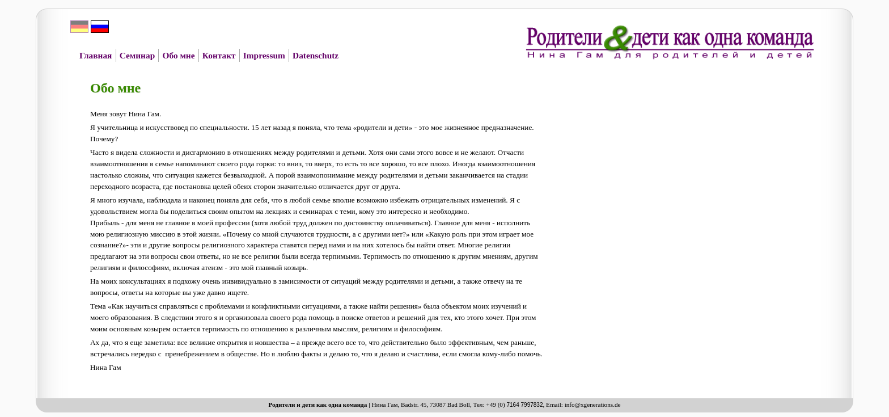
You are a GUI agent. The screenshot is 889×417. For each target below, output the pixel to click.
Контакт (219, 55)
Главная (95, 55)
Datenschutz (315, 55)
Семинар (137, 55)
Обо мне (178, 55)
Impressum (264, 55)
